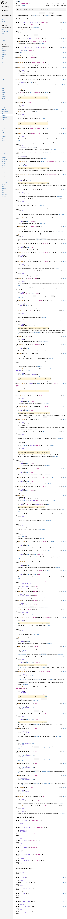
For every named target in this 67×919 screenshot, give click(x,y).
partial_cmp (22, 671)
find (19, 477)
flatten (20, 310)
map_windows (22, 319)
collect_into (22, 383)
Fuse (28, 336)
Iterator (27, 47)
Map (36, 189)
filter (20, 208)
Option (30, 50)
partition (21, 395)
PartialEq (27, 707)
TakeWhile (45, 252)
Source (23, 5)
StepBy (40, 133)
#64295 (45, 665)
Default (22, 399)
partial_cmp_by (22, 686)
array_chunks (22, 617)
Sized (23, 70)
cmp (19, 646)
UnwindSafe (27, 861)
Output (39, 376)
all (19, 459)
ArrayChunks (46, 617)
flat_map (21, 300)
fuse (19, 336)
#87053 (48, 452)
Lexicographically (22, 654)
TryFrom (26, 906)
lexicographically (46, 747)
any (19, 468)
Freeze (26, 820)
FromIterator (29, 361)
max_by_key (21, 541)
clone (20, 24)
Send (25, 834)
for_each (21, 198)
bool (33, 212)
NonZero (50, 121)
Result (44, 41)
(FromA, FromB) (45, 581)
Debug (23, 38)
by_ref (20, 353)
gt (19, 763)
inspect (20, 344)
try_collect (22, 368)
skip (19, 270)
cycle (20, 609)
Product (22, 641)
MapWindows (53, 319)
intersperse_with (23, 174)
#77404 (46, 123)
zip (19, 152)
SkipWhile (45, 243)
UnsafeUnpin (28, 854)
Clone (23, 22)
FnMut (21, 50)
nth (19, 128)
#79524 (46, 168)
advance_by (21, 121)
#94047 (49, 378)
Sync (25, 840)
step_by (20, 133)
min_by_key (21, 561)
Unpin (26, 847)
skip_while (21, 243)
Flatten (31, 310)
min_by (20, 570)
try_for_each (22, 419)
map (19, 189)
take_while (21, 252)
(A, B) (35, 586)
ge (19, 775)
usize (33, 62)
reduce (20, 431)
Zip (36, 152)
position (21, 513)
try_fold (21, 67)
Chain (38, 143)
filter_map (21, 217)
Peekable (32, 234)
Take (35, 278)
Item (25, 50)
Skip (35, 270)
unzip (20, 581)
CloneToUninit (26, 888)
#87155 (46, 328)
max (19, 523)
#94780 (47, 391)
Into (25, 896)
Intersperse (50, 161)
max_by (20, 550)
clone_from (21, 29)
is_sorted (21, 787)
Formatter (34, 41)
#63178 (42, 507)
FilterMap (42, 217)
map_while (21, 261)
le (19, 751)
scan (19, 288)
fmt (19, 41)
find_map (21, 486)
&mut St (25, 293)
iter (19, 1)
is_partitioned (22, 406)
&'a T (35, 595)
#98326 (46, 97)
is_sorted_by (22, 796)
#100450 (47, 623)
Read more (36, 27)
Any (23, 872)
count (20, 102)
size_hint (21, 62)
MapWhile (44, 22)
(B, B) (41, 395)
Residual (48, 368)
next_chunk (21, 89)
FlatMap (40, 300)
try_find (21, 495)
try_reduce (21, 441)
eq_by (20, 713)
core (6, 2)
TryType (28, 370)
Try (21, 73)
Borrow (24, 877)
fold (19, 79)
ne (19, 728)
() (46, 121)
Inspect (37, 344)
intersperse (22, 161)
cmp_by (20, 656)
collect (20, 361)
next (19, 57)
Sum (21, 632)
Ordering (40, 554)
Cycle (29, 609)
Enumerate (34, 226)
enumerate (21, 226)
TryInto (26, 912)
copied (20, 591)
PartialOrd (27, 675)
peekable (21, 234)
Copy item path (30, 3)
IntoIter (38, 92)
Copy (21, 594)
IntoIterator (23, 147)
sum (19, 628)
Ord (25, 527)
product (20, 637)
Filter (42, 208)
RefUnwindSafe (28, 827)
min (19, 532)
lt (19, 739)
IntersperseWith (51, 174)
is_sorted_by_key (23, 805)
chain (20, 143)
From (23, 893)
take (19, 278)
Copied (35, 591)
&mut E (56, 383)
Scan (51, 288)
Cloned (35, 600)
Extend (31, 383)
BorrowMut (25, 882)
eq (19, 703)
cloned (20, 600)
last (19, 111)
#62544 (48, 413)
